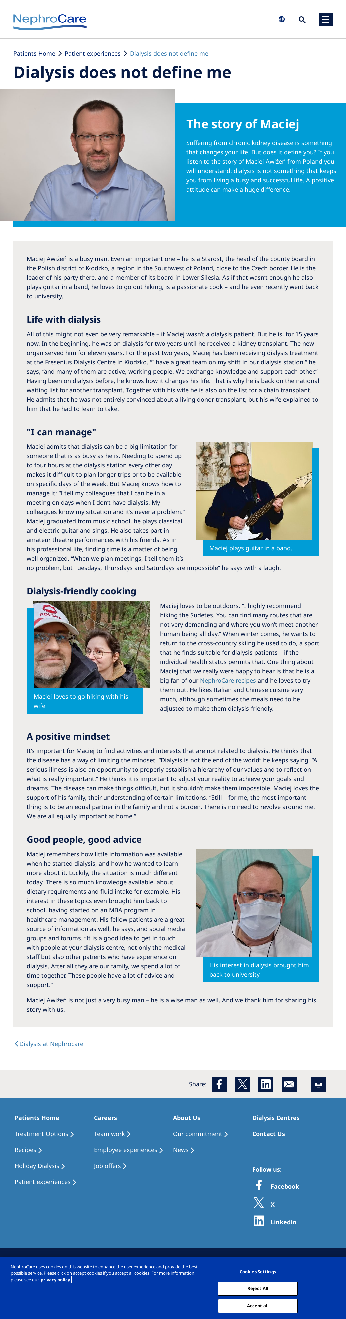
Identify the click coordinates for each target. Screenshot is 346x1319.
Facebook (284, 1186)
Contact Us (268, 1134)
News (181, 1150)
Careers (105, 1118)
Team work (109, 1134)
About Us (186, 1118)
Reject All (257, 1291)
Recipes (25, 1150)
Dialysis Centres (276, 1118)
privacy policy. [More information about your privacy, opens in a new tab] (56, 1282)
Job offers (107, 1166)
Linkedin (282, 1222)
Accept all (258, 1308)
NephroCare (50, 22)
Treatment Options (41, 1134)
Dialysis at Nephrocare (51, 1044)
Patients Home (34, 53)
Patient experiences (93, 53)
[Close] (335, 1290)
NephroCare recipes (228, 680)
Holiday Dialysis (37, 1166)
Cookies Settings (258, 1274)
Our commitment (197, 1134)
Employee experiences (125, 1150)
